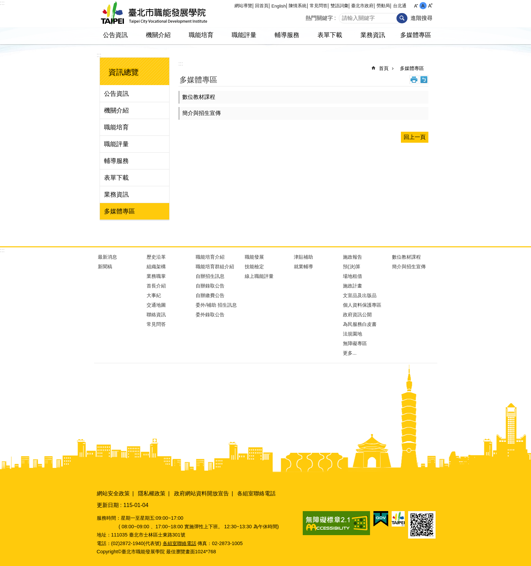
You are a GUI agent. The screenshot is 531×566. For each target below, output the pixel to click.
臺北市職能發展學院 (154, 13)
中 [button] (423, 5)
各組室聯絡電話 (256, 493)
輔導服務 (287, 35)
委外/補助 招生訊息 (216, 305)
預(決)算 (352, 266)
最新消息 (107, 257)
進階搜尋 (421, 18)
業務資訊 (372, 35)
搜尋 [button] (401, 18)
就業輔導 (303, 266)
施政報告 (352, 257)
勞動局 (383, 5)
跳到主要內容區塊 (3, 3)
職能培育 (201, 35)
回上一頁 (415, 137)
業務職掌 (156, 276)
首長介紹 (156, 285)
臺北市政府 (362, 5)
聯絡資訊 (156, 314)
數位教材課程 (198, 97)
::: (2, 3)
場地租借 (352, 276)
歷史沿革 (156, 257)
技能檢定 (254, 266)
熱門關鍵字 (319, 18)
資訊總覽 (123, 72)
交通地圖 (156, 305)
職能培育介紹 (210, 257)
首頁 (384, 68)
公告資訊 (115, 35)
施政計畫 (352, 285)
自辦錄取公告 (210, 285)
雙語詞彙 (339, 5)
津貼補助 (303, 257)
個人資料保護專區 (362, 305)
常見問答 (318, 5)
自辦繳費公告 (210, 295)
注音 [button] (423, 79)
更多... (350, 353)
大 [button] (430, 5)
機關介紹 (158, 35)
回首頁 (261, 5)
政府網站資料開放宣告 (201, 493)
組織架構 (156, 266)
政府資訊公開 (357, 314)
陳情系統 (298, 5)
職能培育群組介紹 (215, 266)
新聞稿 (105, 266)
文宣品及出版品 (360, 295)
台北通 (399, 5)
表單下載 (330, 35)
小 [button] (415, 5)
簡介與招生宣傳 (201, 113)
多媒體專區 (415, 35)
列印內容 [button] (413, 79)
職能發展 (254, 257)
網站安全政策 (113, 493)
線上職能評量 (259, 276)
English (279, 6)
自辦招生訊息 (210, 276)
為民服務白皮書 (360, 324)
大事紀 (154, 295)
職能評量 (244, 35)
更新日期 (108, 505)
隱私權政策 (151, 493)
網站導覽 (243, 5)
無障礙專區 (355, 343)
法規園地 (352, 334)
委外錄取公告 (210, 314)
